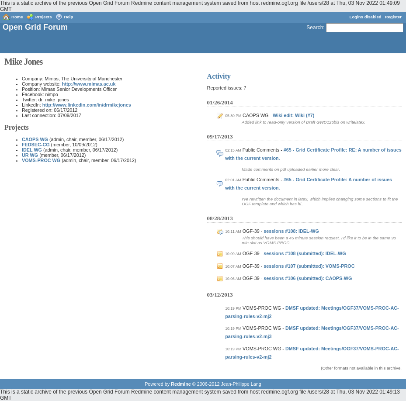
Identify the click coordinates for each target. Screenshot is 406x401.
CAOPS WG (35, 139)
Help (68, 16)
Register (393, 16)
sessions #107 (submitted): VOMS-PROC (309, 266)
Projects (43, 16)
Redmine (181, 384)
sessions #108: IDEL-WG (291, 231)
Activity (219, 76)
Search (314, 27)
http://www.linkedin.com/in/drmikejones (86, 104)
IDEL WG (32, 149)
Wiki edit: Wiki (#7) (293, 115)
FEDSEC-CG (36, 144)
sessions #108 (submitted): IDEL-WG (305, 253)
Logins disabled (366, 16)
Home (17, 16)
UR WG (30, 155)
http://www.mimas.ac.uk (89, 83)
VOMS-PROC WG (41, 160)
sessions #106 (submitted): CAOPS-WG (308, 278)
